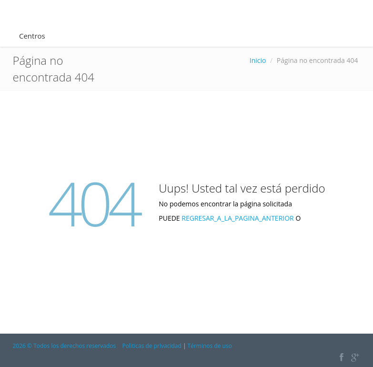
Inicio (258, 60)
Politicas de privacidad (151, 346)
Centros (32, 36)
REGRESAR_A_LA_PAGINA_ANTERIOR (238, 218)
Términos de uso (210, 346)
